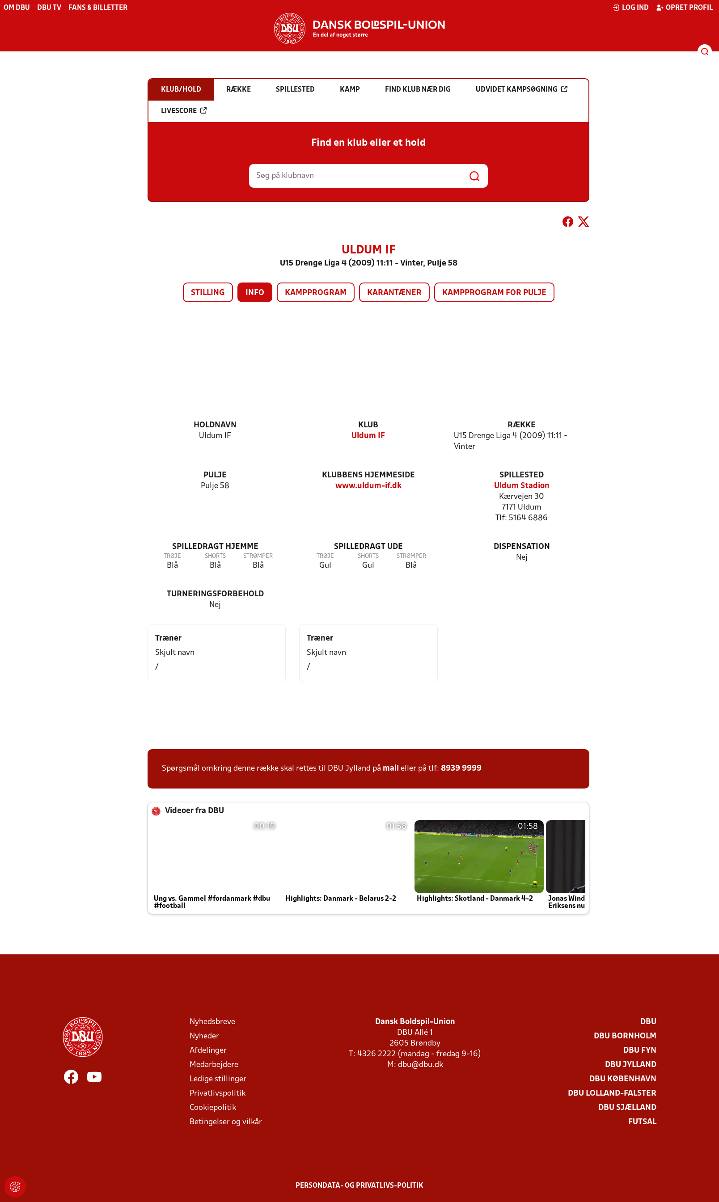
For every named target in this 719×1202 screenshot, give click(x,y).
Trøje (172, 556)
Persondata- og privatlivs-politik (359, 1186)
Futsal (642, 1122)
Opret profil (684, 8)
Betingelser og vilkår (226, 1122)
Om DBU (17, 8)
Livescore (184, 110)
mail (391, 768)
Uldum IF (368, 436)
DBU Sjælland (627, 1108)
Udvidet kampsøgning (521, 89)
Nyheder (204, 1036)
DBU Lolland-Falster (612, 1093)
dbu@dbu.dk (420, 1065)
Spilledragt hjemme (215, 547)
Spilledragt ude (368, 547)
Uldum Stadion (522, 486)
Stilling (208, 293)
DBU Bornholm (625, 1036)
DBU (648, 1022)
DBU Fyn (639, 1050)
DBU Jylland (630, 1065)
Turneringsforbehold (215, 594)
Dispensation (522, 547)
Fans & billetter (97, 8)
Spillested (521, 475)
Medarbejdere (214, 1065)
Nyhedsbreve (212, 1022)
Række (522, 425)
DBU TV (49, 8)
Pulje (215, 475)
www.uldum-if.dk (368, 486)
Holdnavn (215, 425)
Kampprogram (316, 293)
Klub (368, 425)
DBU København (622, 1079)
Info (254, 293)
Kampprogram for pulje (494, 293)
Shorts (215, 556)
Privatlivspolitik (217, 1093)
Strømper (258, 556)
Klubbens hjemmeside (368, 475)
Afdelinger (208, 1050)
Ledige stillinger (218, 1079)
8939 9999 (461, 768)
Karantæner (394, 293)
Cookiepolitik (213, 1108)
